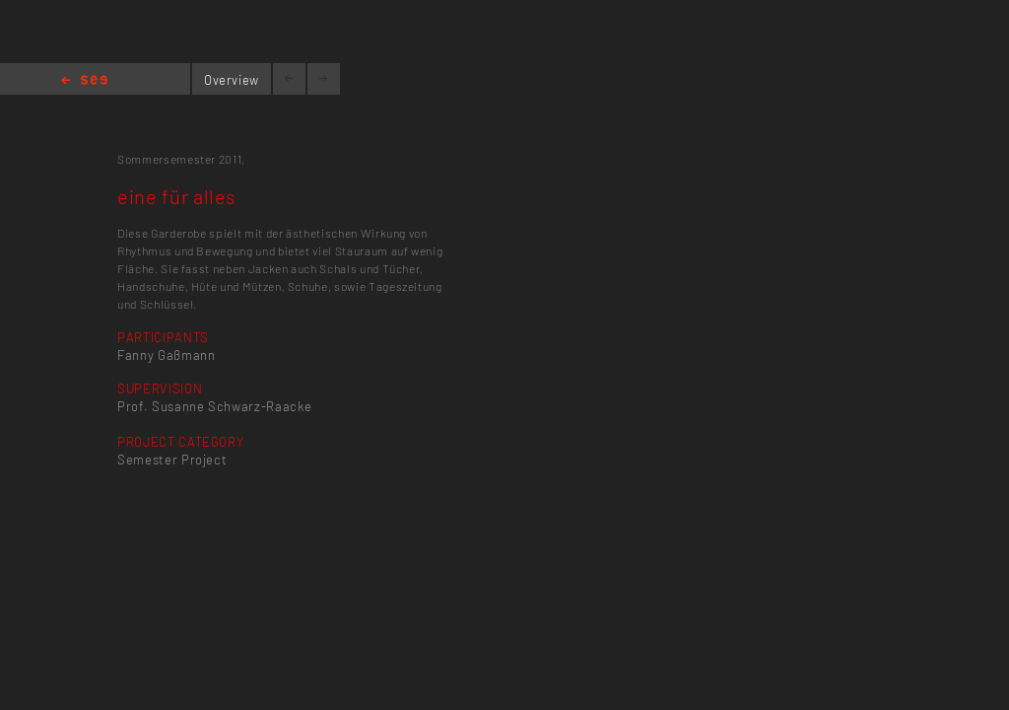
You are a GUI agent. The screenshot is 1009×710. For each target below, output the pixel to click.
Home (84, 81)
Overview (231, 80)
